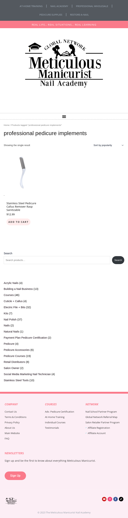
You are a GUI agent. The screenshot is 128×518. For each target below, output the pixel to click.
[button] (64, 116)
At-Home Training (31, 6)
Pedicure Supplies (50, 14)
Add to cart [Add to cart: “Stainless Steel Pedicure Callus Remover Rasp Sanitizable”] (18, 222)
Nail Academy (59, 6)
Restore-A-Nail (79, 14)
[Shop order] (108, 145)
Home (6, 125)
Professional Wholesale (92, 6)
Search (8, 253)
